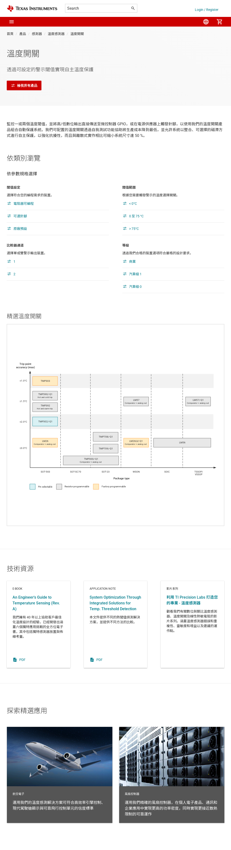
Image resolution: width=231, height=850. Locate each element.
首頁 (10, 34)
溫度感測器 (56, 34)
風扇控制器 (171, 775)
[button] (11, 22)
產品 (22, 34)
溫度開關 (77, 34)
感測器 (37, 34)
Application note (115, 624)
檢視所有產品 (24, 85)
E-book (38, 624)
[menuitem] (206, 22)
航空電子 (59, 775)
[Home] (32, 8)
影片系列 (192, 624)
